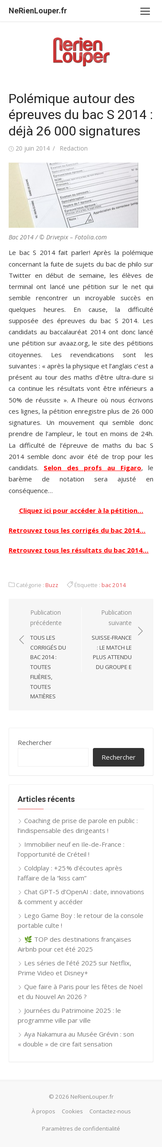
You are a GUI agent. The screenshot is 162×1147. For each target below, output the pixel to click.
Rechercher (35, 742)
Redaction (74, 148)
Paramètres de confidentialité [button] (81, 1128)
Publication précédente (51, 654)
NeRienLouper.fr (38, 10)
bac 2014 (114, 585)
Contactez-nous (110, 1111)
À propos (43, 1111)
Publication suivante (111, 640)
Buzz (51, 585)
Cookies (72, 1111)
